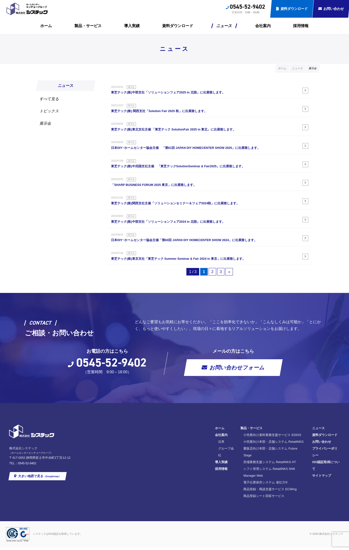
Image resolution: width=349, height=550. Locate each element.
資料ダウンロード (294, 9)
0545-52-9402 (247, 7)
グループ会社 (153, 464)
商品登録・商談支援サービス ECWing (199, 491)
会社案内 (263, 26)
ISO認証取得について (265, 471)
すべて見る (50, 99)
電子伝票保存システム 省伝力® (194, 484)
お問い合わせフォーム (237, 383)
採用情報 (301, 26)
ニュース (224, 26)
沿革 (147, 457)
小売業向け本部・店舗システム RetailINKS (202, 457)
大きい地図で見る (40, 491)
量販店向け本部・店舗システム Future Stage (203, 464)
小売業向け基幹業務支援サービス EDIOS (201, 450)
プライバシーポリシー (266, 464)
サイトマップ (259, 478)
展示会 (46, 124)
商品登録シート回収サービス (192, 498)
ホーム (46, 26)
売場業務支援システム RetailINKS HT (198, 471)
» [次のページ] (229, 287)
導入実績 (132, 26)
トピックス (50, 111)
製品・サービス (88, 26)
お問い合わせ (259, 457)
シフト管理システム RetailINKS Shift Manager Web (208, 478)
